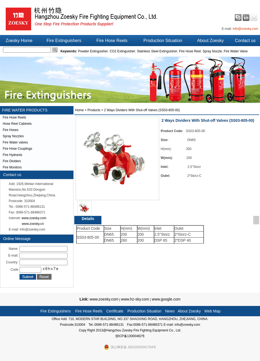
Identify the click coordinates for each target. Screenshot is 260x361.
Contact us (245, 40)
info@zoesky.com (245, 29)
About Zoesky (210, 40)
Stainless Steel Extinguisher (157, 51)
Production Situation (162, 40)
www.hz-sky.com (135, 299)
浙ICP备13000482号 (130, 336)
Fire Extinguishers (64, 40)
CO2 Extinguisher (122, 51)
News (170, 311)
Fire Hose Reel (190, 51)
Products (94, 110)
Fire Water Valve (236, 51)
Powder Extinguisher (93, 51)
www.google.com (166, 299)
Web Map (212, 311)
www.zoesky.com (34, 218)
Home (79, 110)
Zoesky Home (19, 40)
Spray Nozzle (212, 51)
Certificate (114, 311)
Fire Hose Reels (111, 40)
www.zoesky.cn (33, 224)
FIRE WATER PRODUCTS (23, 110)
